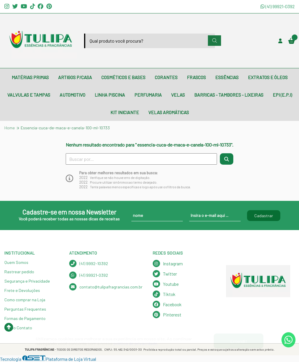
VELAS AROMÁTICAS (168, 112)
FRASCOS (196, 77)
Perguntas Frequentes (25, 309)
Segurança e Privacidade (27, 281)
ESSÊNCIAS (227, 77)
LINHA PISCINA (110, 95)
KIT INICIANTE (124, 112)
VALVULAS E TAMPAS (28, 95)
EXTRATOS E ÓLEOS (268, 77)
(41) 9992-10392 (88, 263)
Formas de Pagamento (25, 318)
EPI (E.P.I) (282, 95)
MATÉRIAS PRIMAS (30, 77)
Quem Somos (16, 262)
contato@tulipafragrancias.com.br (105, 286)
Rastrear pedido (19, 271)
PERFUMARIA (148, 95)
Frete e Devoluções (22, 290)
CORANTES (166, 77)
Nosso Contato (18, 327)
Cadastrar (263, 215)
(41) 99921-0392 (277, 6)
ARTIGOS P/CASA (75, 77)
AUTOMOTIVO (72, 95)
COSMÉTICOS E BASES (123, 77)
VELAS (178, 95)
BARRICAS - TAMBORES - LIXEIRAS (228, 95)
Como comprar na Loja (24, 299)
